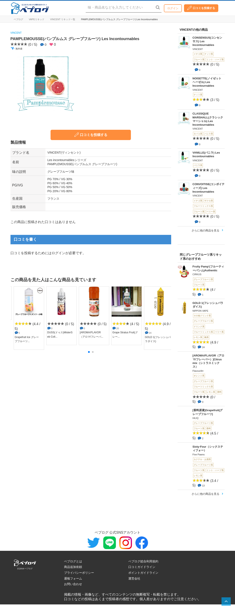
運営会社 (134, 578)
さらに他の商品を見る (205, 230)
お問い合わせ (73, 584)
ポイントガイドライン (143, 572)
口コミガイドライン (141, 567)
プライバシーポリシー (79, 572)
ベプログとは (73, 561)
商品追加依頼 (73, 567)
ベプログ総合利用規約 (143, 561)
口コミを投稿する (201, 8)
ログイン (172, 8)
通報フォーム (73, 578)
